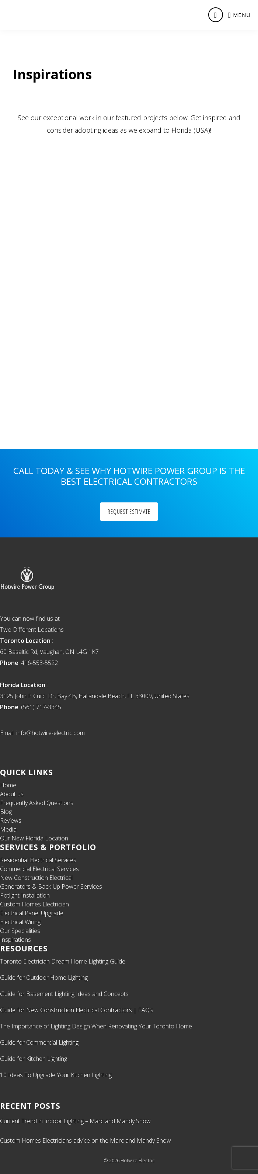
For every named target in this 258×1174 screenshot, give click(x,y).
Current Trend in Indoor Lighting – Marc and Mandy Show (75, 1121)
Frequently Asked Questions (36, 803)
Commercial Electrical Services (39, 869)
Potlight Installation (25, 895)
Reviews (10, 820)
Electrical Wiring (20, 922)
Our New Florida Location (34, 838)
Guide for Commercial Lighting (39, 1042)
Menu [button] (242, 14)
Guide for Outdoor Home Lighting (44, 977)
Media (8, 829)
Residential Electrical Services (38, 860)
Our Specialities (20, 931)
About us (12, 794)
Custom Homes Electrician (34, 904)
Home (8, 785)
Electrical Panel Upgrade (31, 913)
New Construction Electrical (36, 878)
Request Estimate (129, 512)
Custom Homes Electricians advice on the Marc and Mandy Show (85, 1140)
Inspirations (15, 940)
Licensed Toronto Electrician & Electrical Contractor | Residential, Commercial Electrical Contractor (31, 15)
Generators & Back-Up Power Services (51, 886)
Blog (6, 812)
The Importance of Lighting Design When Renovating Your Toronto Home (96, 1026)
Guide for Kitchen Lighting (33, 1059)
